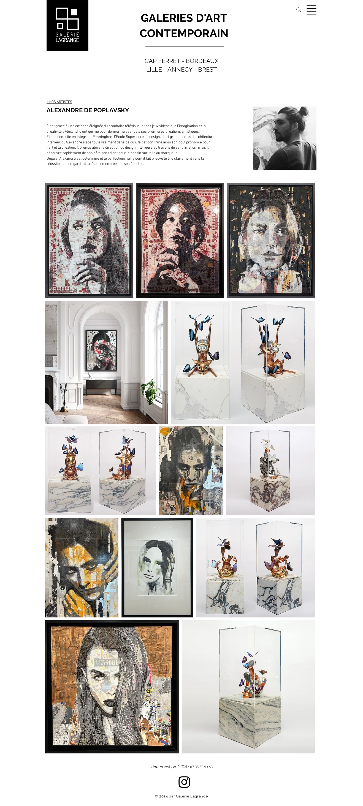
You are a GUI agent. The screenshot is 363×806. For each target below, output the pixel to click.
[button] (311, 10)
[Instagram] (184, 782)
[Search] (299, 10)
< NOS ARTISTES (59, 102)
